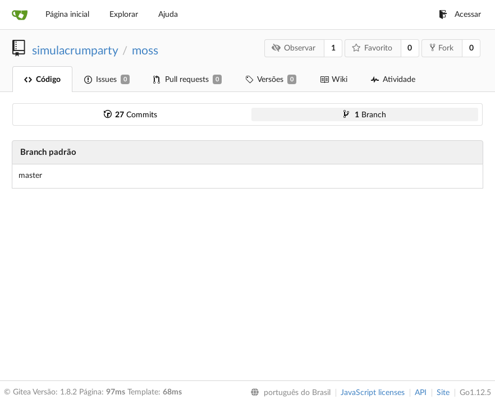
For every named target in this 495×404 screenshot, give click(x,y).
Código (42, 79)
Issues (107, 79)
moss (145, 51)
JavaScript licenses (373, 393)
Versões (270, 79)
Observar (294, 48)
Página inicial (67, 15)
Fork (441, 47)
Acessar (460, 14)
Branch (364, 115)
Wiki (333, 79)
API (421, 393)
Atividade (393, 79)
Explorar (123, 15)
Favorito (372, 48)
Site (443, 393)
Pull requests (187, 79)
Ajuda (168, 15)
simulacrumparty (75, 51)
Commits (130, 115)
